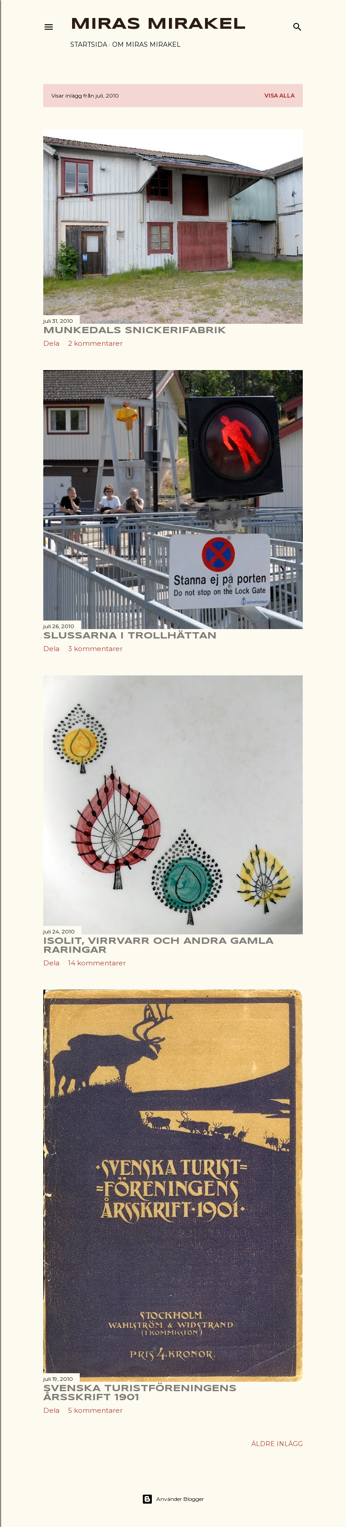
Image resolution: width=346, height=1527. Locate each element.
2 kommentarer (95, 343)
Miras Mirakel (158, 24)
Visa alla (279, 95)
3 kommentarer (95, 648)
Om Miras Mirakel (146, 44)
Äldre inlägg (277, 1444)
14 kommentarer (97, 963)
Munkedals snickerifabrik (134, 330)
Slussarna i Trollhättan (130, 636)
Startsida (88, 44)
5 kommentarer (95, 1410)
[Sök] (297, 25)
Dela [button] (51, 343)
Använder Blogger (173, 1499)
